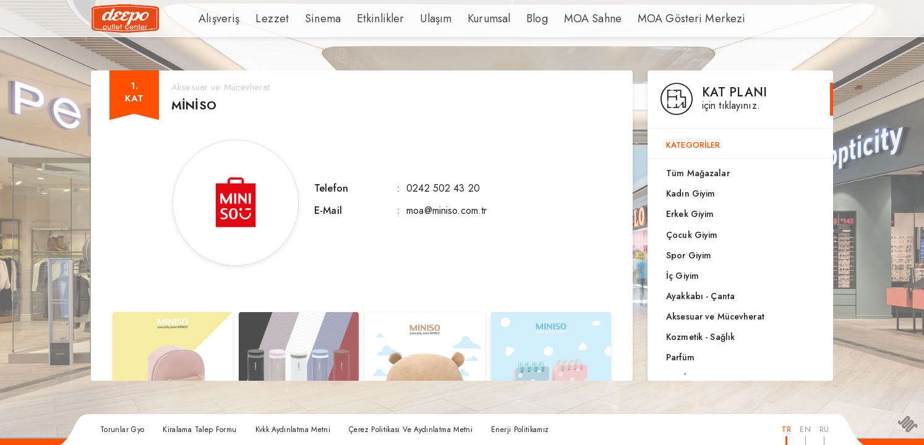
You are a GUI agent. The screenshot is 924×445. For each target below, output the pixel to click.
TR (786, 429)
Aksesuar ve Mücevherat (715, 316)
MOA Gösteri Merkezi (641, 18)
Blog (502, 18)
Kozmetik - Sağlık (700, 337)
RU (824, 429)
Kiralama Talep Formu (199, 429)
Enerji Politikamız (520, 429)
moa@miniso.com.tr (446, 210)
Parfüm (680, 357)
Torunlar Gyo (122, 429)
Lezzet (263, 18)
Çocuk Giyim (691, 235)
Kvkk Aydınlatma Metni (293, 429)
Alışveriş (216, 18)
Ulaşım (408, 18)
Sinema (308, 18)
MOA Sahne (554, 18)
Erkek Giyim (690, 214)
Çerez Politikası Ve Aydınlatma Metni (411, 429)
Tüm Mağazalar (698, 173)
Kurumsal (456, 18)
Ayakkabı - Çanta (700, 296)
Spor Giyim (688, 255)
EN (805, 429)
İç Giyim (682, 275)
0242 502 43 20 (443, 188)
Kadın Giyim (690, 193)
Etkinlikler (358, 18)
